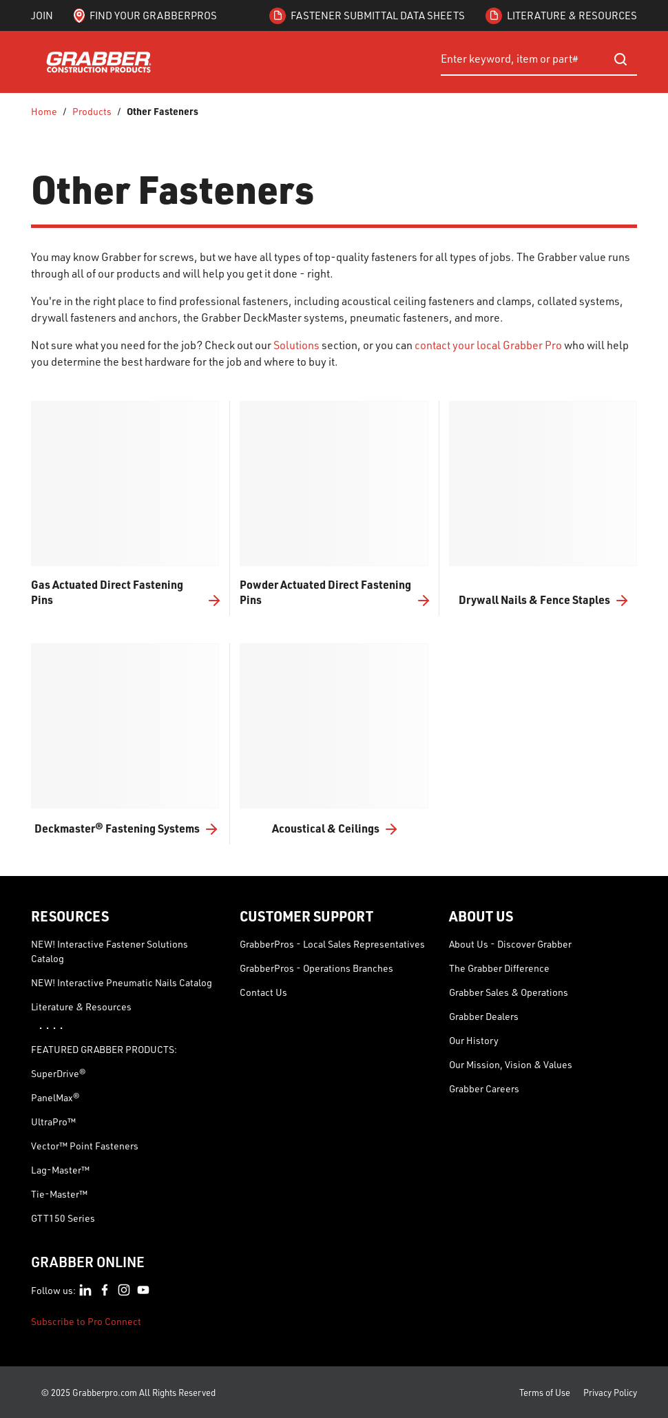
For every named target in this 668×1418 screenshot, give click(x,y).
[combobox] (539, 59)
